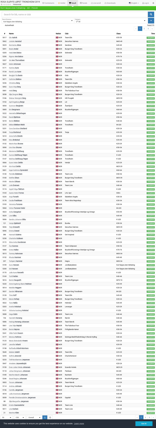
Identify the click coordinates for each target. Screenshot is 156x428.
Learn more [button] (79, 423)
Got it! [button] (143, 424)
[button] (134, 3)
